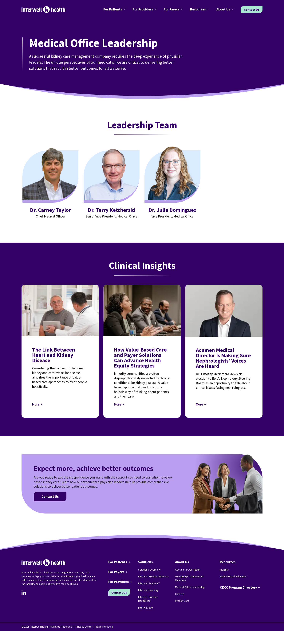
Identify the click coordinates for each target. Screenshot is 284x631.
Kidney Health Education (233, 576)
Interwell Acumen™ (149, 583)
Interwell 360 (145, 607)
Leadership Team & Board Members (189, 578)
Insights (224, 569)
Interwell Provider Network (153, 576)
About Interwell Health (187, 569)
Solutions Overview (149, 569)
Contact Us (251, 9)
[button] (115, 9)
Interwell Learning (148, 590)
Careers (179, 594)
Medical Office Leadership (190, 587)
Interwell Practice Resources (148, 598)
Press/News (182, 600)
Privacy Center (84, 626)
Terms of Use (103, 626)
